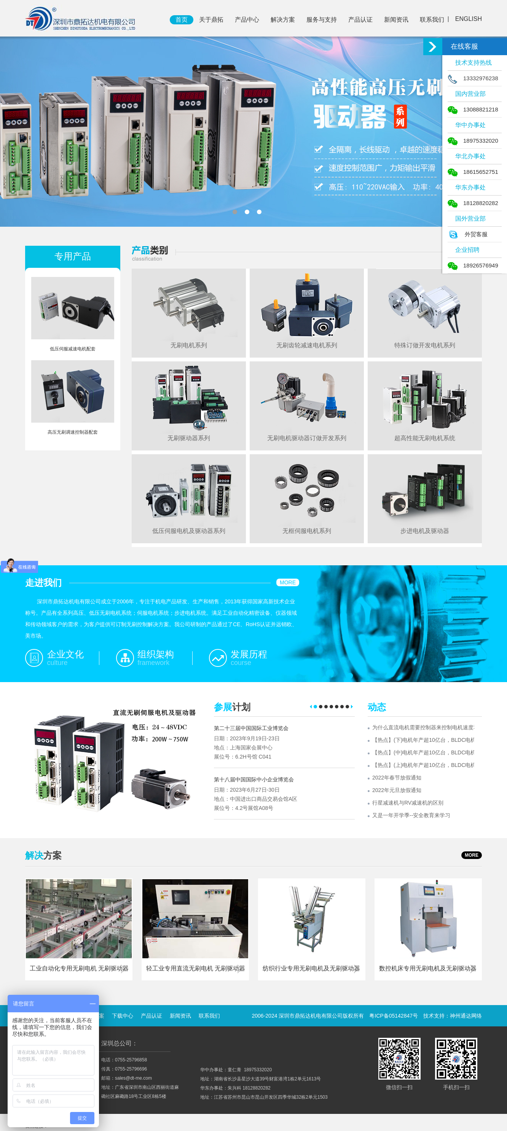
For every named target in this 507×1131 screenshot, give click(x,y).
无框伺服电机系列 (306, 531)
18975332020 (473, 140)
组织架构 (155, 654)
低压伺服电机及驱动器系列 (188, 531)
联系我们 (432, 19)
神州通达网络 (466, 1016)
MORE (288, 582)
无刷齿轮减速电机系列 (306, 345)
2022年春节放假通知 (396, 778)
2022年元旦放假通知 (396, 790)
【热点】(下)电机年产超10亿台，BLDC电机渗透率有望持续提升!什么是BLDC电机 (423, 740)
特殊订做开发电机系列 (424, 345)
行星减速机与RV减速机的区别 (407, 803)
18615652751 (473, 172)
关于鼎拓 (211, 19)
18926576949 (473, 265)
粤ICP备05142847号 (393, 1016)
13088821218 (473, 109)
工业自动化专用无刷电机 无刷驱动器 (79, 968)
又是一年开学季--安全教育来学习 (411, 815)
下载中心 (122, 1016)
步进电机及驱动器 (424, 531)
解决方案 (283, 19)
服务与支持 (321, 19)
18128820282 (473, 203)
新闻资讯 (396, 19)
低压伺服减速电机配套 (73, 349)
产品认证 (360, 19)
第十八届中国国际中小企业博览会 (254, 779)
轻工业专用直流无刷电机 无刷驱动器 (195, 968)
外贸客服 (468, 234)
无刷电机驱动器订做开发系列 (306, 438)
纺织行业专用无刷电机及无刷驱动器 (311, 968)
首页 (181, 19)
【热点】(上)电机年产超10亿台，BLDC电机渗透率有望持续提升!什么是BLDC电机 (423, 765)
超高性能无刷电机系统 (424, 438)
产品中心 (247, 19)
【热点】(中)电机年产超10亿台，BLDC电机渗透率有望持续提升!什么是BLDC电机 (423, 752)
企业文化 (65, 654)
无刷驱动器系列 (188, 438)
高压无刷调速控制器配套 (73, 432)
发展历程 (249, 654)
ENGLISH (468, 19)
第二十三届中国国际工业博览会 (251, 728)
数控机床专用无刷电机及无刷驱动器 (428, 968)
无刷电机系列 (189, 345)
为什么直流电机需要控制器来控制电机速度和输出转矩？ (423, 727)
